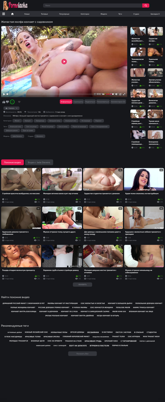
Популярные (64, 14)
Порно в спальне (120, 345)
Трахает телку (118, 336)
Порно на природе (79, 126)
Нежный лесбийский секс (36, 332)
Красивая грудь (93, 341)
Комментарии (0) (118, 102)
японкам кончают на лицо (141, 311)
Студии (136, 14)
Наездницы (40, 121)
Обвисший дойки (43, 345)
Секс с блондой (60, 345)
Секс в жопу (63, 126)
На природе (86, 121)
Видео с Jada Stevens (39, 162)
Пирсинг (98, 121)
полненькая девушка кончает (148, 303)
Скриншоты (78, 102)
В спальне (139, 332)
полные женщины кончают (23, 307)
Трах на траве (28, 130)
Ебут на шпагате (78, 345)
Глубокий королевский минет (76, 336)
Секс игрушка (134, 336)
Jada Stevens (17, 136)
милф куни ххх (119, 311)
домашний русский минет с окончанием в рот (24, 303)
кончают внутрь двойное (82, 316)
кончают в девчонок (48, 311)
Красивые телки (33, 337)
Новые (27, 14)
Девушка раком (12, 130)
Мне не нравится (7, 101)
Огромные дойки (15, 332)
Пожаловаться (103, 102)
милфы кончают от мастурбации (63, 303)
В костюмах (107, 332)
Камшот (28, 121)
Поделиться (90, 102)
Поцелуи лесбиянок (101, 336)
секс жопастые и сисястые (93, 303)
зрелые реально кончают (56, 316)
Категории (85, 14)
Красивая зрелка (52, 337)
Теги (120, 14)
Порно (12, 14)
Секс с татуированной (99, 126)
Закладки (155, 14)
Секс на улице (31, 126)
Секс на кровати (55, 341)
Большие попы (55, 121)
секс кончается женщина (101, 307)
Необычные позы (59, 332)
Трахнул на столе (73, 341)
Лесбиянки (93, 332)
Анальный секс (70, 121)
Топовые (44, 14)
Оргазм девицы (77, 332)
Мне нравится (3, 101)
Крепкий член (111, 341)
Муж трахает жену (151, 336)
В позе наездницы (13, 337)
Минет (17, 121)
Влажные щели (38, 341)
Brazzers (40, 136)
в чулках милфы (79, 307)
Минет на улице (47, 126)
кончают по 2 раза (69, 311)
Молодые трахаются (18, 341)
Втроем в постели (99, 345)
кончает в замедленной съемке (95, 311)
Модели (104, 14)
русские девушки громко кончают (53, 307)
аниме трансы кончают (143, 307)
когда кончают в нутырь (108, 316)
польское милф (123, 307)
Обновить (82, 284)
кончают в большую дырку (120, 303)
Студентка (152, 332)
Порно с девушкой (147, 341)
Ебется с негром (123, 332)
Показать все (83, 354)
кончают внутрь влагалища (23, 311)
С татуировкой (129, 341)
